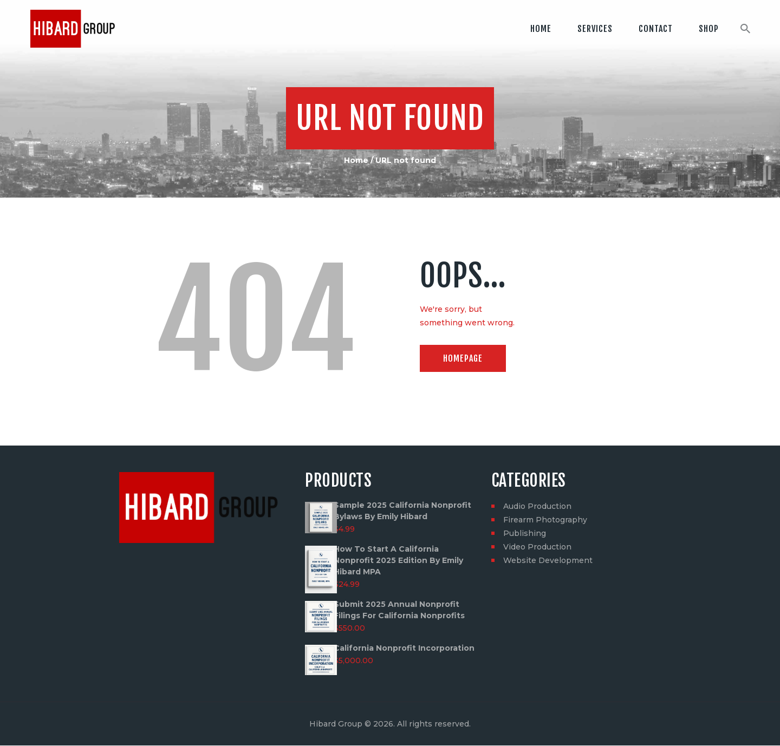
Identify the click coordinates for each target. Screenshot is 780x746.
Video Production (537, 547)
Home (356, 160)
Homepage (463, 358)
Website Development (548, 560)
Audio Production (537, 506)
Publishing (524, 533)
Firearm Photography (545, 520)
